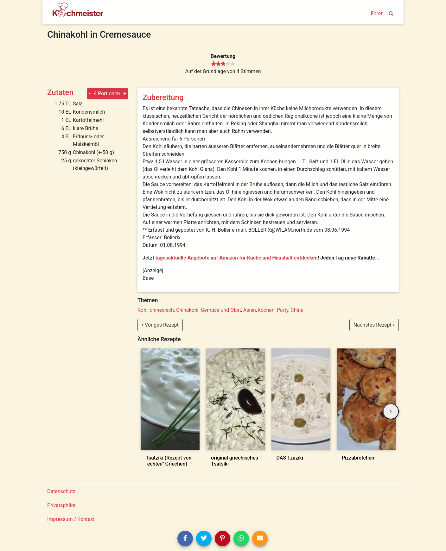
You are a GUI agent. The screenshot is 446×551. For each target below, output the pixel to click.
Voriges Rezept (160, 325)
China (296, 310)
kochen (266, 310)
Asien (249, 310)
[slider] (223, 64)
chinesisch (162, 310)
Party (283, 310)
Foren (377, 13)
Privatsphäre (61, 505)
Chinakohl (187, 310)
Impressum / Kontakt (71, 519)
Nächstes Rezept (374, 325)
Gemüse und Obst (221, 310)
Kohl (142, 310)
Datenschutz (61, 491)
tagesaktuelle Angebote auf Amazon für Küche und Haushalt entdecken (237, 258)
